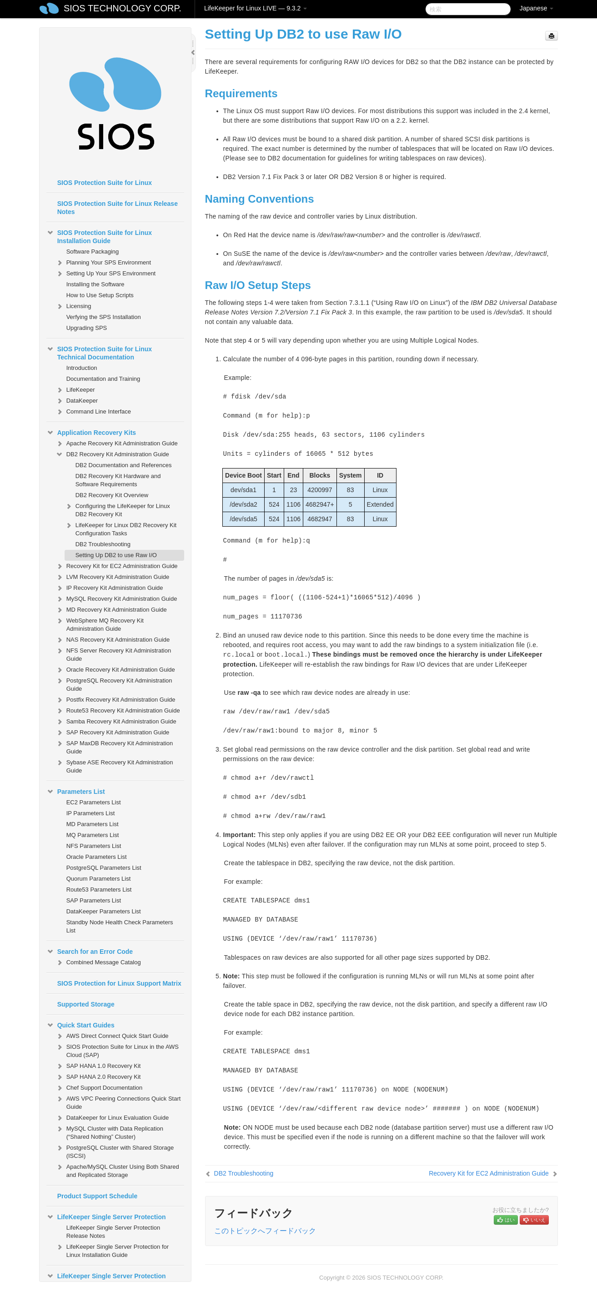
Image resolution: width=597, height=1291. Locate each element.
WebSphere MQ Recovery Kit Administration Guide (99, 623)
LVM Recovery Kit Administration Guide (112, 577)
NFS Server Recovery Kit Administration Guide (113, 653)
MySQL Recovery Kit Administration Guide (116, 598)
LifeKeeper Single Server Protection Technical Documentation (106, 1279)
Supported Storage (86, 1004)
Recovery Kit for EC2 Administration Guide (116, 566)
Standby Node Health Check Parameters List (119, 926)
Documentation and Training (103, 378)
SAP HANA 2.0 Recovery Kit (98, 1077)
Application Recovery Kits (91, 432)
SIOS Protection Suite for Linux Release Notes (117, 207)
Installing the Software (95, 284)
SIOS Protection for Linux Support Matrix (119, 983)
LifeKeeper (75, 389)
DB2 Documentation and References (123, 465)
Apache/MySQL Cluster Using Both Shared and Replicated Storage (117, 1169)
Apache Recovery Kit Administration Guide (116, 443)
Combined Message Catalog (98, 962)
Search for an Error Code (89, 951)
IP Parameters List (90, 813)
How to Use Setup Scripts (100, 295)
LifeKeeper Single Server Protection (106, 1216)
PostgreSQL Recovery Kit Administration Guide (113, 683)
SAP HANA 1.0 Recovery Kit (98, 1066)
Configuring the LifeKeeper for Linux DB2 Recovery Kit (117, 509)
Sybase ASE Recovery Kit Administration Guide (114, 765)
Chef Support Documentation (99, 1087)
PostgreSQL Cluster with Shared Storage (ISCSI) (114, 1150)
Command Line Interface (93, 411)
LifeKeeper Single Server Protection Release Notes (113, 1231)
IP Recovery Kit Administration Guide (109, 588)
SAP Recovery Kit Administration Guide (112, 732)
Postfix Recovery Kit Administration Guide (115, 699)
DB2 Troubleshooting (102, 544)
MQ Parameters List (92, 835)
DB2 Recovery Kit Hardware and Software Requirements (118, 480)
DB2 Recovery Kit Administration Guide (112, 454)
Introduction (81, 367)
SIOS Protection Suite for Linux (104, 182)
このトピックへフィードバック (265, 1231)
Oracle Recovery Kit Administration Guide (115, 669)
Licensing (73, 306)
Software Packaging (92, 251)
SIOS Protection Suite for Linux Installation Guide (99, 235)
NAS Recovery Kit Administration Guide (112, 639)
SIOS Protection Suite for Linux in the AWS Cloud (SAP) (117, 1050)
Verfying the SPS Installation (103, 317)
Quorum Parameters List (98, 878)
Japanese (537, 8)
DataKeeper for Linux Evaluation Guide (112, 1117)
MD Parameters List (92, 824)
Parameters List (75, 791)
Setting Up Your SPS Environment (105, 273)
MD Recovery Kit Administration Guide (111, 609)
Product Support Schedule (97, 1196)
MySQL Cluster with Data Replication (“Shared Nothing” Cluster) (109, 1131)
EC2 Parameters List (93, 802)
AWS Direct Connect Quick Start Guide (112, 1036)
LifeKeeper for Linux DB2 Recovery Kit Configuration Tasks (121, 528)
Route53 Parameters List (99, 889)
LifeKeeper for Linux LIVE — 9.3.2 (255, 8)
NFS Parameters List (93, 845)
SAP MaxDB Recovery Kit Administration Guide (114, 746)
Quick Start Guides (80, 1025)
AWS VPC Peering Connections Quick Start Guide (118, 1101)
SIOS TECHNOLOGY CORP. (122, 8)
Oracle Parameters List (96, 856)
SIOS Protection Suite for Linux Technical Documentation (99, 352)
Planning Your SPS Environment (103, 262)
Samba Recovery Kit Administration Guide (115, 721)
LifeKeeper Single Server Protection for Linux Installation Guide (112, 1249)
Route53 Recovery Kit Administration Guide (117, 710)
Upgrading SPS (86, 327)
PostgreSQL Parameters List (103, 867)
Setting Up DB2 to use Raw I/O (116, 555)
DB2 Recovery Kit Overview (111, 495)
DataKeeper (76, 400)
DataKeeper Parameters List (103, 911)
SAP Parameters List (93, 900)
